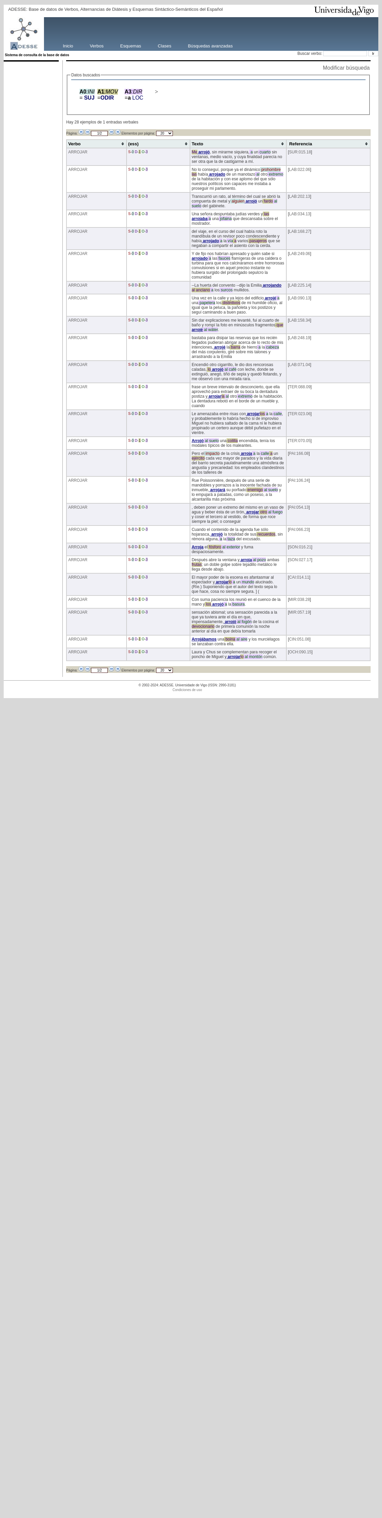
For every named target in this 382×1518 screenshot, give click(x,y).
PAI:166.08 (299, 453)
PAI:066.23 (299, 529)
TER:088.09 (300, 387)
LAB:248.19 (299, 337)
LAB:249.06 (299, 253)
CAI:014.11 (299, 577)
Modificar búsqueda (346, 68)
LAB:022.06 (299, 169)
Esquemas (130, 45)
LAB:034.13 (299, 214)
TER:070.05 (300, 440)
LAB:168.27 (299, 231)
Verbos (97, 45)
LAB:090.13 (299, 298)
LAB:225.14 (299, 285)
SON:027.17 (300, 559)
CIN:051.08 (299, 639)
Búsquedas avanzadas (210, 45)
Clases (164, 45)
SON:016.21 (300, 547)
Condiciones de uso (187, 690)
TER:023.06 (300, 413)
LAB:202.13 (299, 196)
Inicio (68, 45)
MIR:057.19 (299, 612)
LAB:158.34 (299, 320)
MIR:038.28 (299, 599)
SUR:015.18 (300, 152)
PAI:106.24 (299, 480)
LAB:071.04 (299, 364)
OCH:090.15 (300, 652)
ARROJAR (77, 152)
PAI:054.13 (299, 507)
